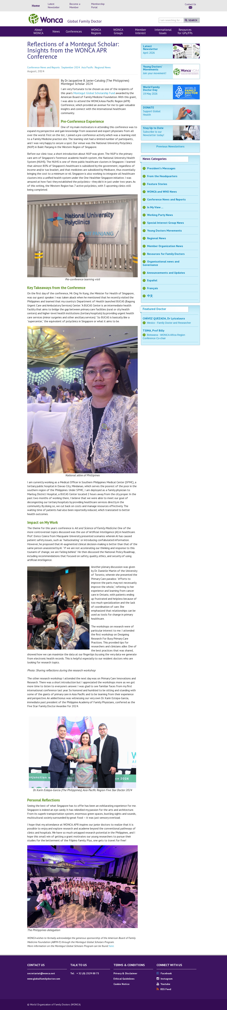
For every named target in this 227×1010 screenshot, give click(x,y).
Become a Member (75, 5)
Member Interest (140, 31)
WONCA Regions (96, 31)
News (56, 31)
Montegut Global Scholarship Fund (94, 93)
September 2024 (70, 67)
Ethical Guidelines (124, 978)
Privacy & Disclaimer (125, 973)
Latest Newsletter (54, 5)
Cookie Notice (122, 984)
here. (111, 946)
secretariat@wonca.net (41, 973)
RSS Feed (164, 989)
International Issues (163, 31)
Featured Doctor (154, 309)
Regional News (103, 67)
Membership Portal (98, 5)
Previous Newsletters (170, 146)
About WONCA (38, 31)
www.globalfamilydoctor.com (43, 978)
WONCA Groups (118, 31)
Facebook (164, 973)
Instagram (165, 978)
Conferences (74, 31)
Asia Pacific (87, 67)
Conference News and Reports (43, 67)
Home (36, 5)
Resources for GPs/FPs (185, 31)
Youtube (163, 984)
